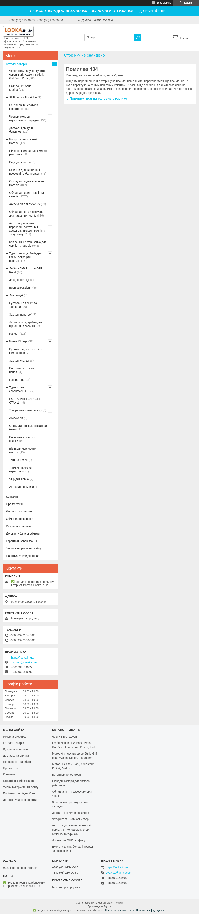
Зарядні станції (19, 280)
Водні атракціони (20, 287)
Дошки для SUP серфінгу (68, 840)
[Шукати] (137, 37)
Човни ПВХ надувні (64, 736)
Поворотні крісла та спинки (22, 439)
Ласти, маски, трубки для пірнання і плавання (25, 324)
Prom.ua (118, 902)
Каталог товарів (16, 64)
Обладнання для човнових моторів (26, 183)
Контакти (12, 496)
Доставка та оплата (19, 511)
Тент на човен (18, 460)
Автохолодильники (21, 486)
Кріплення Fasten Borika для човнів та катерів (28, 243)
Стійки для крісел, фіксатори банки (28, 427)
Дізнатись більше (152, 11)
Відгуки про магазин (19, 526)
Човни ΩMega (18, 341)
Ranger (13, 333)
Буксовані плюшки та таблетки (23, 304)
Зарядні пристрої (20, 314)
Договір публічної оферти (23, 533)
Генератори (16, 379)
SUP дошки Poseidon (23, 97)
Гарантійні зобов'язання (22, 541)
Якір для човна (19, 479)
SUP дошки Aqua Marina (20, 87)
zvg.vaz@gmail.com (24, 662)
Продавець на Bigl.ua (99, 906)
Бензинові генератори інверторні (23, 106)
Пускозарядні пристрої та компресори (25, 351)
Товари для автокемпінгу (25, 410)
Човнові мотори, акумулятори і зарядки (24, 118)
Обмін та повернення (20, 518)
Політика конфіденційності (23, 556)
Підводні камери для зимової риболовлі (28, 152)
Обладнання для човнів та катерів (26, 194)
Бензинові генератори (66, 774)
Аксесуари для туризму (24, 204)
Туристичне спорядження (18, 389)
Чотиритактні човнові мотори (23, 141)
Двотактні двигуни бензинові (21, 129)
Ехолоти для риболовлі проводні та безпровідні (24, 171)
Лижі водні (16, 295)
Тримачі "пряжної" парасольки (21, 469)
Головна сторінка (14, 736)
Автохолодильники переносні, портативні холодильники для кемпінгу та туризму (27, 229)
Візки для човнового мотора (22, 450)
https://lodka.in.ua (22, 657)
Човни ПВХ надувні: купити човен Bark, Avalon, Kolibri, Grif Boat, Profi (27, 74)
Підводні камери (20, 162)
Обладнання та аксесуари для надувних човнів (26, 213)
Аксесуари (16, 418)
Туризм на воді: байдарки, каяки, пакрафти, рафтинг (26, 257)
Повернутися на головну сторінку (98, 98)
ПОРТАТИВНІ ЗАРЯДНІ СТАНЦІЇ (24, 400)
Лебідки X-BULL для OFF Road (25, 270)
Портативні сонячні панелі (21, 370)
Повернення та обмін (17, 761)
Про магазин (14, 504)
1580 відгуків (164, 2)
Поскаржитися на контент (119, 910)
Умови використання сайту (23, 548)
